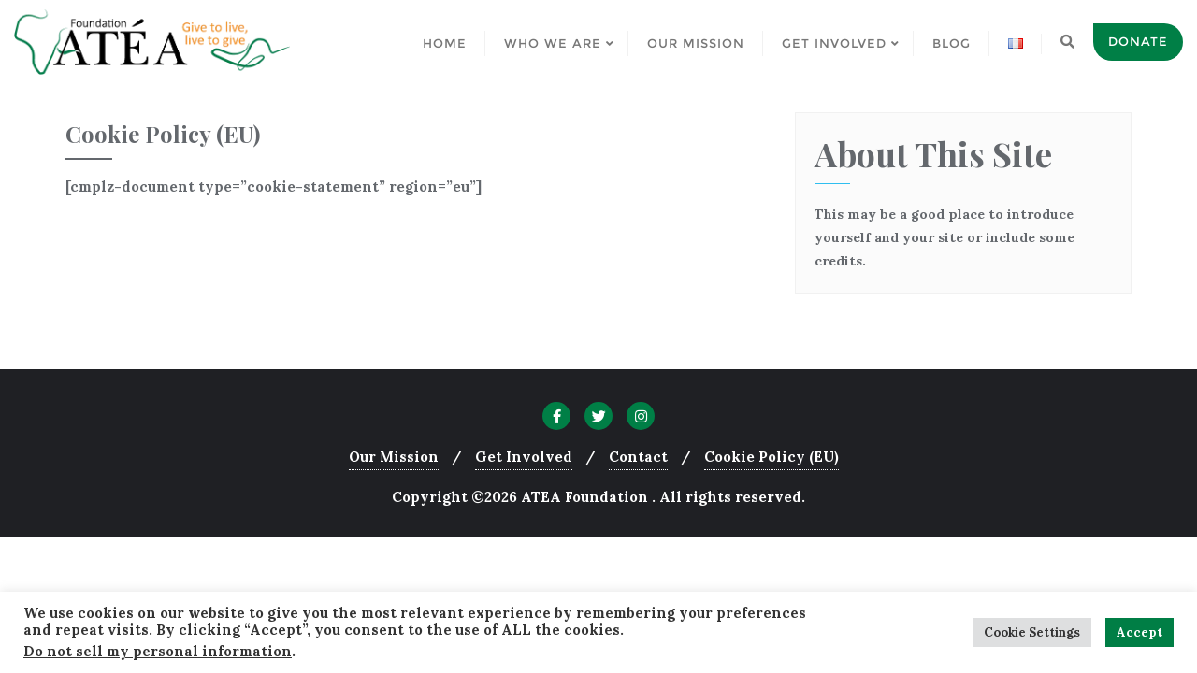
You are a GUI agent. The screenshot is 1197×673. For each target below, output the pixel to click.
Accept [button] (1139, 632)
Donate (1138, 41)
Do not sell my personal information (157, 651)
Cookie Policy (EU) (771, 456)
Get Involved (523, 456)
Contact (638, 456)
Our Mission (394, 456)
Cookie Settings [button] (1032, 632)
